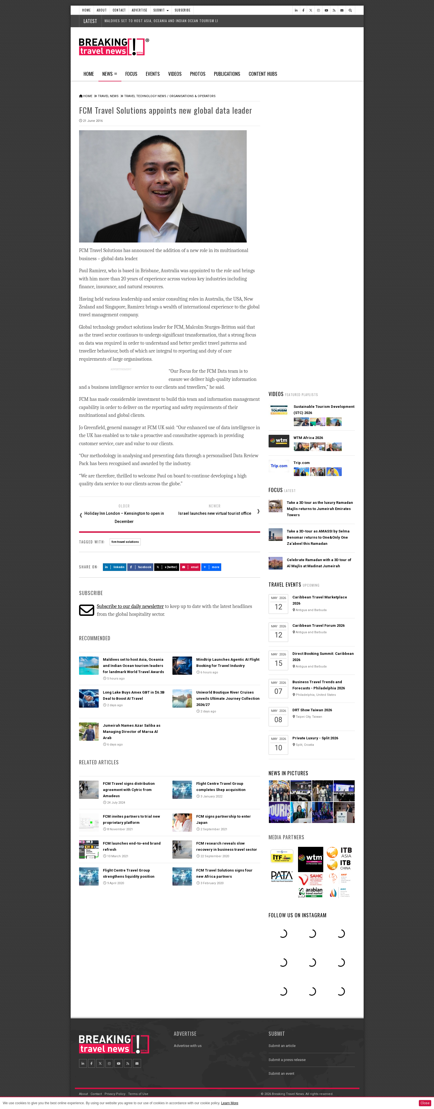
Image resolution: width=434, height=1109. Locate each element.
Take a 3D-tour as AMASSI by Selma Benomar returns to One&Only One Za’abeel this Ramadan (318, 537)
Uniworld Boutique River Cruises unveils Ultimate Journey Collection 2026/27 (228, 698)
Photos (198, 73)
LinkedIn (115, 567)
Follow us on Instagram (298, 915)
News (109, 75)
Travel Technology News (145, 96)
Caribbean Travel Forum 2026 (318, 625)
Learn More (229, 1103)
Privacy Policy (115, 1094)
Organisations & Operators (192, 96)
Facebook (140, 567)
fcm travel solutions (125, 541)
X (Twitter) (166, 567)
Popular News (333, 212)
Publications (227, 73)
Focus (131, 73)
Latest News (290, 212)
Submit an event (281, 1073)
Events (153, 73)
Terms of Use (138, 1094)
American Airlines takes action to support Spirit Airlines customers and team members (320, 332)
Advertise (139, 10)
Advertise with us (188, 1046)
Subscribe (183, 10)
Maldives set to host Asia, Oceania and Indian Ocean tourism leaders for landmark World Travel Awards (133, 665)
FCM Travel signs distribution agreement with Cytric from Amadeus (129, 789)
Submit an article (282, 1046)
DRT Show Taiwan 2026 (312, 710)
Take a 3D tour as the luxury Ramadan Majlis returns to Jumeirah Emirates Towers (320, 508)
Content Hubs (263, 73)
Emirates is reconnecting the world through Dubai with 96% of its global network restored (318, 365)
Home (86, 10)
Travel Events (285, 584)
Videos (175, 73)
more (211, 567)
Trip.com (302, 463)
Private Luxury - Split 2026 (315, 738)
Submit (161, 10)
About (102, 10)
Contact (119, 10)
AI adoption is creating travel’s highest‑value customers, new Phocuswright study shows (314, 299)
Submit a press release (287, 1060)
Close (425, 1103)
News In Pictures (288, 773)
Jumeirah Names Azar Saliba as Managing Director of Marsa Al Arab (131, 731)
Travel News (108, 96)
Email (190, 567)
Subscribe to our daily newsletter (130, 606)
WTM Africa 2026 (308, 438)
